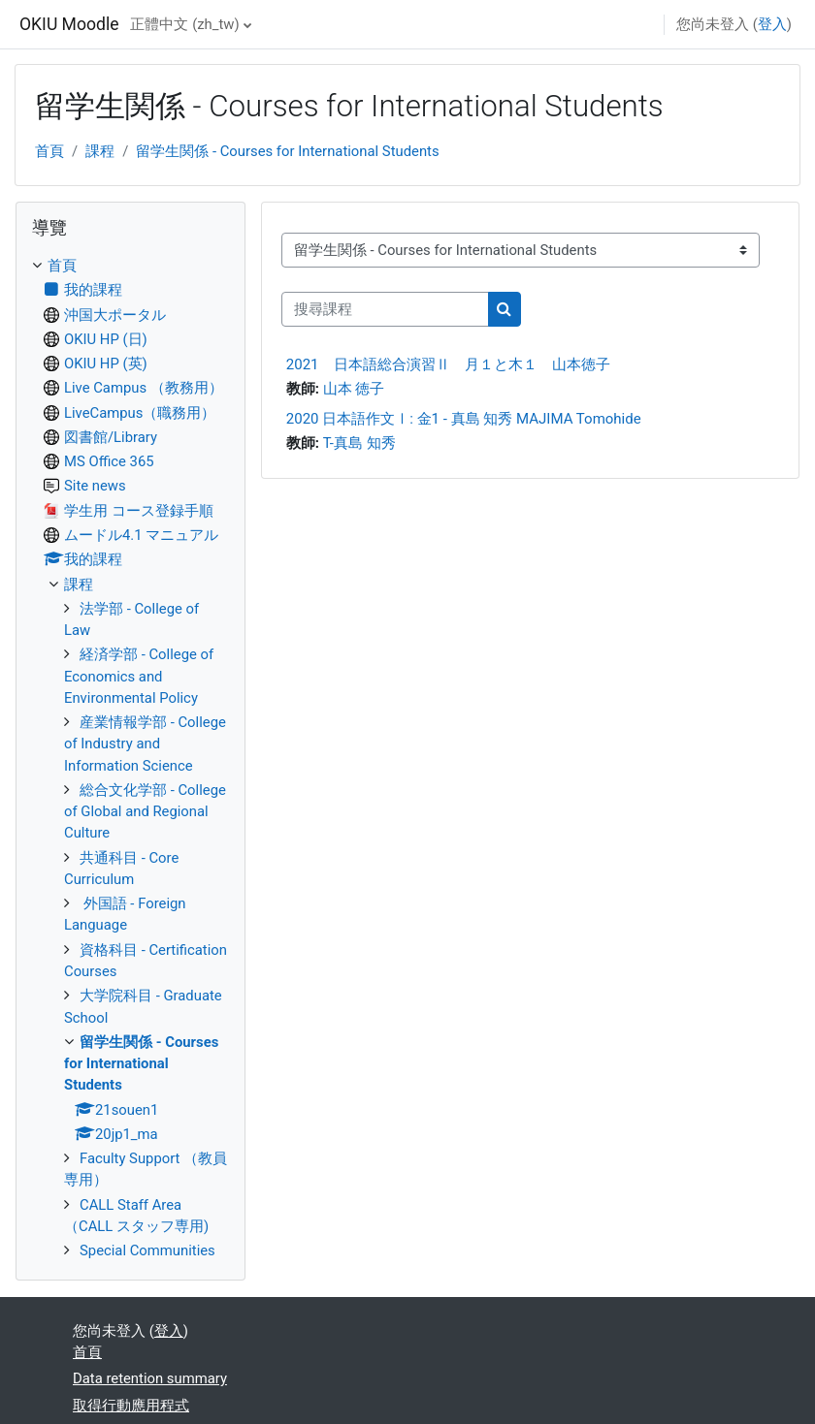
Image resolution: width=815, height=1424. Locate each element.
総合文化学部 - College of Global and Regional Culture (145, 811)
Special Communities (147, 1250)
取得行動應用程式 (131, 1405)
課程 (99, 151)
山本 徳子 (354, 388)
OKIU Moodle (68, 24)
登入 (772, 24)
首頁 (49, 151)
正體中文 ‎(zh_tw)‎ (184, 24)
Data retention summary (150, 1378)
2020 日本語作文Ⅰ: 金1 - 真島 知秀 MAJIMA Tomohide (463, 418)
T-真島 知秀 (359, 443)
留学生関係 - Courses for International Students (287, 151)
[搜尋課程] (385, 309)
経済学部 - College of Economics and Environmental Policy (138, 676)
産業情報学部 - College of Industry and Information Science (145, 744)
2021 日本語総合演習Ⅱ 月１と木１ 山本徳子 (448, 364)
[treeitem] (130, 758)
